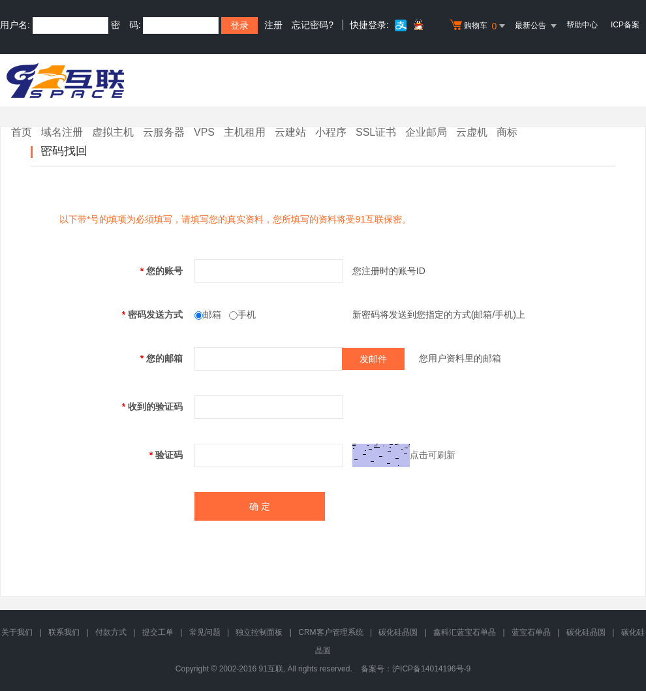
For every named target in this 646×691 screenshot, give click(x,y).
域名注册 (62, 132)
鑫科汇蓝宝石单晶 (464, 632)
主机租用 (245, 132)
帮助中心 (582, 24)
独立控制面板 (259, 632)
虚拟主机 (113, 132)
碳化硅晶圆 (398, 632)
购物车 (479, 26)
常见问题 (205, 632)
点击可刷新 (432, 454)
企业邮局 (426, 132)
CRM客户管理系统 (330, 632)
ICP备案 (625, 24)
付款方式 (111, 632)
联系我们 (64, 632)
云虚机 (471, 132)
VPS (204, 132)
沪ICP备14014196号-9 (431, 668)
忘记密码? (312, 25)
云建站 (290, 132)
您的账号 (161, 271)
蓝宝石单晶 (531, 632)
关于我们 (17, 632)
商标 (507, 132)
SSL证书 (376, 132)
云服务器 (164, 132)
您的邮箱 (161, 358)
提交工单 (158, 632)
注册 (273, 25)
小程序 (330, 132)
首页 (21, 132)
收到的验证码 (152, 406)
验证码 (166, 455)
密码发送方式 (152, 314)
